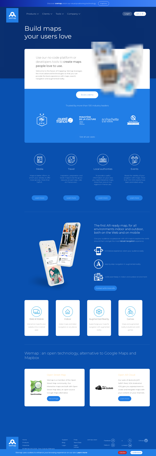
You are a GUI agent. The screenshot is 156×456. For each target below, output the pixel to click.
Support (65, 440)
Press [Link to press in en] (75, 440)
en (137, 13)
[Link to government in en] (87, 120)
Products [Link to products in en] (25, 442)
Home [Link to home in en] (24, 440)
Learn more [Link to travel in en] (71, 198)
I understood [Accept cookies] (136, 453)
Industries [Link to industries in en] (25, 445)
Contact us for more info (105, 288)
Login (127, 14)
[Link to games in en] (133, 120)
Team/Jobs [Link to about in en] (77, 442)
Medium (109, 445)
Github (143, 440)
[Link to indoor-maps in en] (71, 318)
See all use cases (87, 137)
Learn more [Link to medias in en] (39, 198)
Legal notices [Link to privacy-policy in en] (76, 446)
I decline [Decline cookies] (122, 453)
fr (143, 13)
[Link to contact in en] (87, 95)
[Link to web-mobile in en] (40, 318)
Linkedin (127, 445)
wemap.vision (92, 440)
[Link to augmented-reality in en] (102, 318)
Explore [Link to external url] (103, 3)
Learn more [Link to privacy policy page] (81, 452)
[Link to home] (12, 15)
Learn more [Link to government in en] (103, 198)
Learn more (124, 399)
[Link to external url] (87, 136)
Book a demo (87, 95)
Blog (63, 442)
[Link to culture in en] (110, 120)
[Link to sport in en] (41, 120)
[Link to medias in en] (64, 120)
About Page (53, 399)
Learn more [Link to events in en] (134, 198)
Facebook (109, 440)
